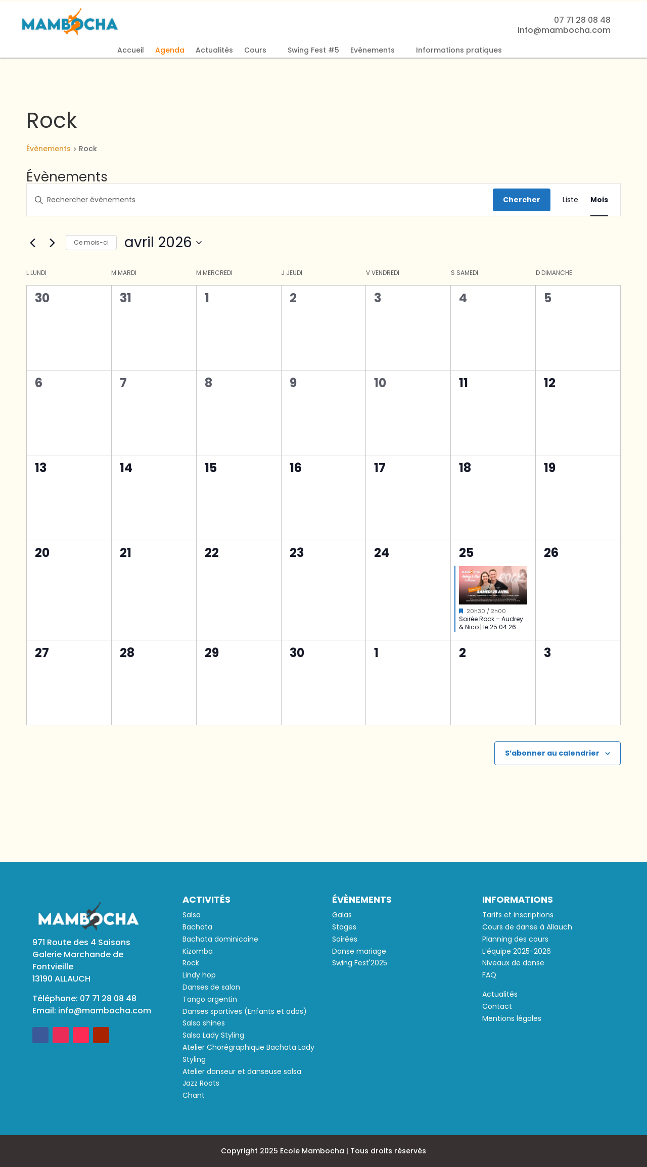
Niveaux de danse (513, 963)
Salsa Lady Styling (213, 1035)
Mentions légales (511, 1018)
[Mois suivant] (52, 243)
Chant (193, 1095)
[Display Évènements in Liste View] (570, 200)
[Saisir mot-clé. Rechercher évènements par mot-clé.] (260, 200)
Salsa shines (203, 1023)
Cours (255, 50)
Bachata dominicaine (220, 939)
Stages (344, 927)
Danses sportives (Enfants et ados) (244, 1011)
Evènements (372, 50)
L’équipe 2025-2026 (516, 951)
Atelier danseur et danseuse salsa (241, 1071)
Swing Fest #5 (313, 50)
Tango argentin (209, 999)
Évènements (48, 149)
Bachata (197, 927)
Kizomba (197, 951)
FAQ (489, 975)
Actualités (214, 50)
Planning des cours (515, 939)
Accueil (130, 50)
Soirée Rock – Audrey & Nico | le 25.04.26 (491, 623)
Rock (190, 963)
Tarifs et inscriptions (517, 915)
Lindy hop (199, 975)
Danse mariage (359, 951)
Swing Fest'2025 (359, 963)
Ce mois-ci (91, 242)
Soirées (344, 939)
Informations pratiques (459, 50)
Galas (342, 915)
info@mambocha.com (104, 1010)
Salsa (191, 915)
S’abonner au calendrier (552, 753)
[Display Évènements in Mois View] (599, 200)
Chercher (521, 200)
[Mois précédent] (32, 243)
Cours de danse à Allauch (527, 927)
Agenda (169, 50)
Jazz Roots (200, 1083)
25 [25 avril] (466, 552)
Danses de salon (211, 987)
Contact (497, 1006)
